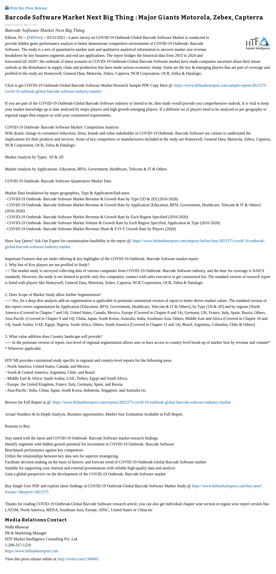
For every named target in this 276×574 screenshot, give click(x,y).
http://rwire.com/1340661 (78, 559)
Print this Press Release (26, 8)
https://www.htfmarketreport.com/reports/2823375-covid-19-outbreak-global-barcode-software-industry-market (142, 402)
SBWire (34, 37)
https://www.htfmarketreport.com (31, 551)
